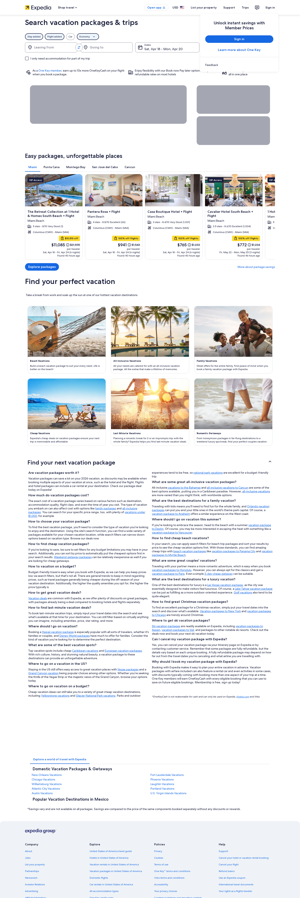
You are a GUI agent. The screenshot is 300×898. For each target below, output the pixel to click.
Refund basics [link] (227, 871)
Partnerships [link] (32, 871)
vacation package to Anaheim (171, 514)
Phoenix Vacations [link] (162, 779)
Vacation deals (37, 598)
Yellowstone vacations (55, 695)
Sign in (270, 7)
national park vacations (208, 472)
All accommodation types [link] (104, 891)
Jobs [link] (27, 858)
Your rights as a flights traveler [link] (235, 891)
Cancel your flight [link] (229, 864)
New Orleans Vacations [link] (47, 775)
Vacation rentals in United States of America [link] (114, 864)
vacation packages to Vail (178, 630)
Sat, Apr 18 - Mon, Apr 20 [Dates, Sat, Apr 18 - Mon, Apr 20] (163, 49)
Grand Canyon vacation (43, 673)
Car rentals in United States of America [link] (111, 884)
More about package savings (256, 267)
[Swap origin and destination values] (79, 47)
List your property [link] (35, 864)
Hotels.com (242, 696)
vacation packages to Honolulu (171, 570)
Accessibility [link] (161, 884)
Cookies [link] (158, 858)
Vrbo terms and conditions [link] (169, 877)
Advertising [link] (31, 891)
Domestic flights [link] (99, 877)
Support (229, 7)
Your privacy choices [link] (165, 891)
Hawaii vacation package (58, 632)
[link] (239, 65)
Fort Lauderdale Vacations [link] (167, 775)
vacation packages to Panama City (233, 551)
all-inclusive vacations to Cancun (227, 487)
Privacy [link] (158, 851)
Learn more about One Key (239, 50)
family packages (105, 508)
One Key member (49, 70)
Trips (245, 7)
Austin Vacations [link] (42, 793)
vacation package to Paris (168, 574)
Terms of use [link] (161, 864)
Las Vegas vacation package (225, 585)
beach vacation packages (189, 551)
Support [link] (223, 851)
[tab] (32, 167)
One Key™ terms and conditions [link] (172, 871)
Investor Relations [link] (35, 884)
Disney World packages (74, 636)
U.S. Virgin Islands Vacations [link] (168, 793)
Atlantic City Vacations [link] (46, 788)
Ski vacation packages (166, 626)
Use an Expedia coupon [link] (232, 877)
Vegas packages (128, 669)
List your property (204, 7)
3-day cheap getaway (218, 574)
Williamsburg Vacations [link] (47, 784)
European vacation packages (123, 651)
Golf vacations (243, 592)
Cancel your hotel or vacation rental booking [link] (244, 858)
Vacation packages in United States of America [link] (116, 871)
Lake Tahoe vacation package (253, 589)
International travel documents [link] (236, 884)
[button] (150, 462)
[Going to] (107, 47)
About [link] (28, 851)
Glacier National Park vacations (95, 695)
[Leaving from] (51, 47)
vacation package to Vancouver (172, 532)
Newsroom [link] (31, 877)
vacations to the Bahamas (184, 487)
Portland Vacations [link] (162, 788)
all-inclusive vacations (256, 491)
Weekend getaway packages (73, 557)
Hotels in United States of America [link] (109, 858)
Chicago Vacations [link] (43, 779)
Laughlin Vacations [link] (162, 784)
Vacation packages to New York (220, 611)
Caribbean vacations (85, 651)
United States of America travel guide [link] (111, 851)
